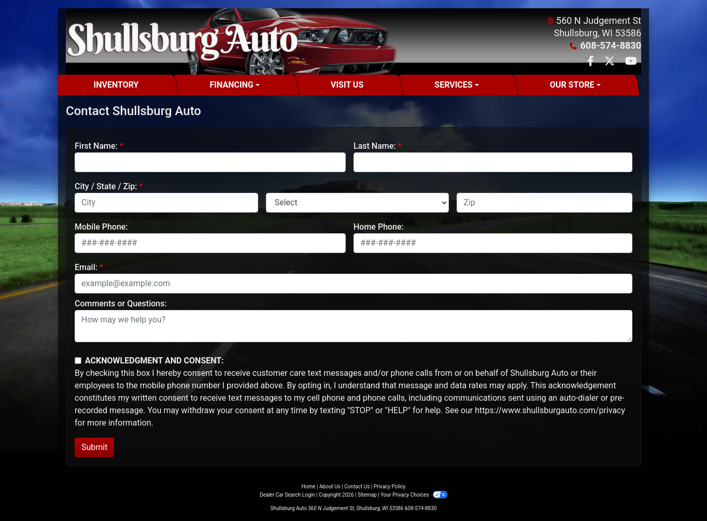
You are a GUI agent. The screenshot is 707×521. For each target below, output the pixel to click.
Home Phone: (379, 227)
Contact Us (357, 486)
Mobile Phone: (101, 227)
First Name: (96, 146)
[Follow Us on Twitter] (610, 62)
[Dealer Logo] (182, 41)
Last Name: (375, 146)
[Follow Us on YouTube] (631, 62)
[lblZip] (544, 203)
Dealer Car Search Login (287, 495)
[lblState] (357, 203)
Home (309, 486)
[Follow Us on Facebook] (591, 62)
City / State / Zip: (106, 186)
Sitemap (367, 495)
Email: (86, 267)
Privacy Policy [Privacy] (390, 486)
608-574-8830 (611, 45)
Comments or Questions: (121, 303)
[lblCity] (166, 203)
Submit (94, 447)
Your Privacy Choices (413, 495)
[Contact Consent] (78, 360)
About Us (330, 486)
